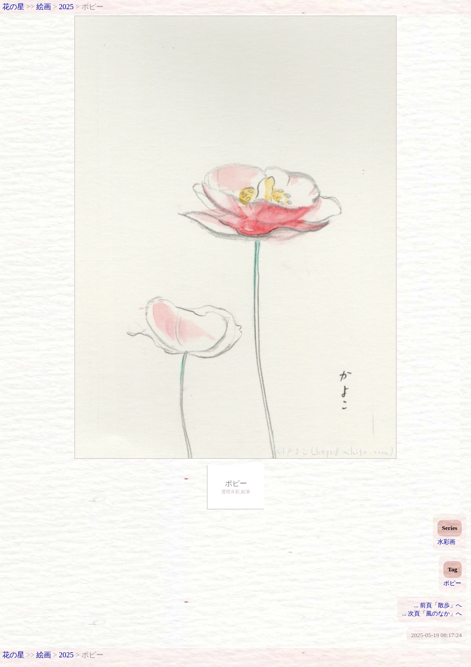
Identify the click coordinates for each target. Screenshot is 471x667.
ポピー (452, 583)
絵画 (43, 7)
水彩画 (446, 541)
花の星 (13, 7)
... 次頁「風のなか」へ (432, 613)
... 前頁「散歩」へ (438, 605)
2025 (66, 7)
